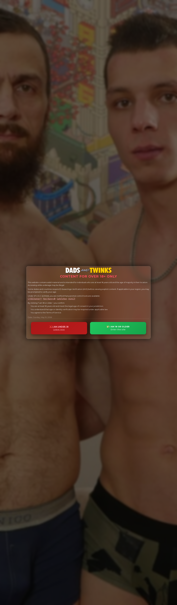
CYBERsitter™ (35, 299)
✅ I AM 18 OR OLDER (118, 328)
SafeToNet (62, 299)
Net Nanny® (49, 299)
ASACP (71, 299)
